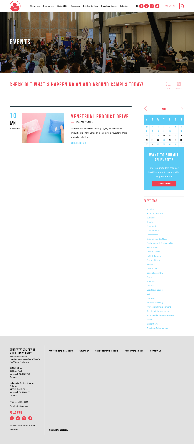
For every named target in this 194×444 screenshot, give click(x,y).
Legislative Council (155, 289)
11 (175, 131)
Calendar (124, 6)
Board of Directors (155, 213)
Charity (150, 222)
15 (158, 136)
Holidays (151, 281)
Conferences (152, 234)
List (168, 85)
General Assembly (155, 272)
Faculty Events (153, 251)
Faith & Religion (154, 256)
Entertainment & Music (157, 239)
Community (152, 226)
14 (152, 136)
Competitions (153, 230)
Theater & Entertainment (158, 328)
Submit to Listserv (58, 429)
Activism (150, 209)
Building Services (90, 6)
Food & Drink (153, 268)
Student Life (62, 6)
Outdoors (151, 298)
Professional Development (159, 306)
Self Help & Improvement (158, 311)
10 (170, 131)
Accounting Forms (134, 350)
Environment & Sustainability (160, 243)
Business (151, 217)
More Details (77, 143)
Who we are (35, 6)
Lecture (150, 285)
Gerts (149, 277)
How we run (48, 6)
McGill (149, 294)
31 (170, 144)
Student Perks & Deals (106, 350)
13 (147, 136)
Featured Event (154, 260)
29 (147, 127)
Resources (75, 6)
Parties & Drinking (155, 302)
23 (164, 140)
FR (137, 6)
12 (181, 131)
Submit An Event (164, 184)
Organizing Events (109, 6)
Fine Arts (151, 264)
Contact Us (170, 6)
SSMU (149, 319)
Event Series (152, 247)
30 (152, 127)
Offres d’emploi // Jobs (61, 350)
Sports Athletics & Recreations (160, 315)
